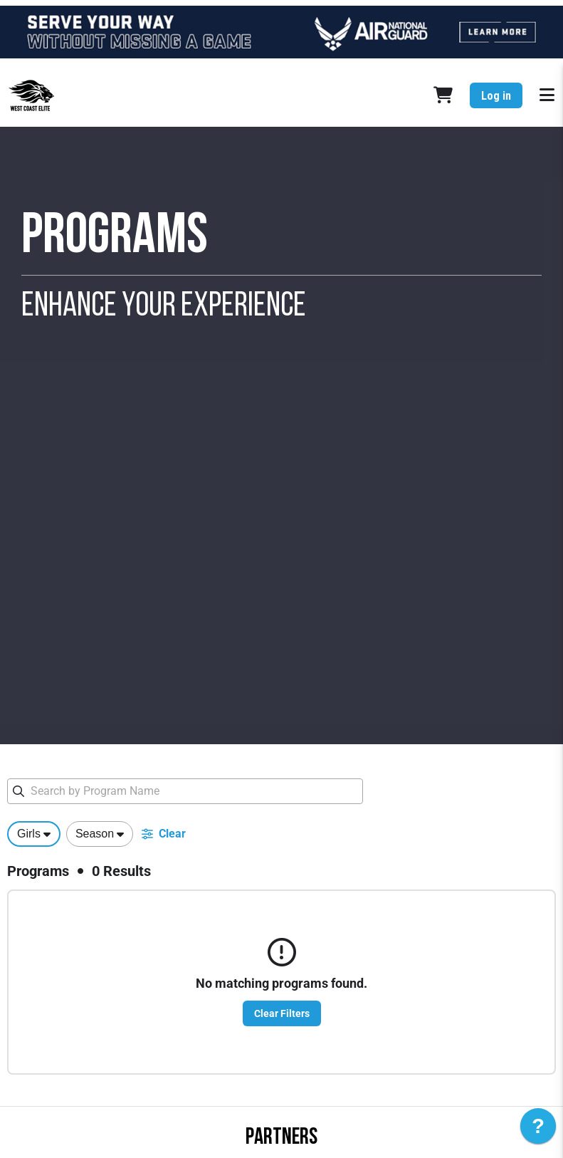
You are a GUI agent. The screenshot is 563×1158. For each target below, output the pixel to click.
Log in (496, 96)
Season (94, 834)
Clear (164, 833)
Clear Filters (282, 1013)
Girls (29, 834)
